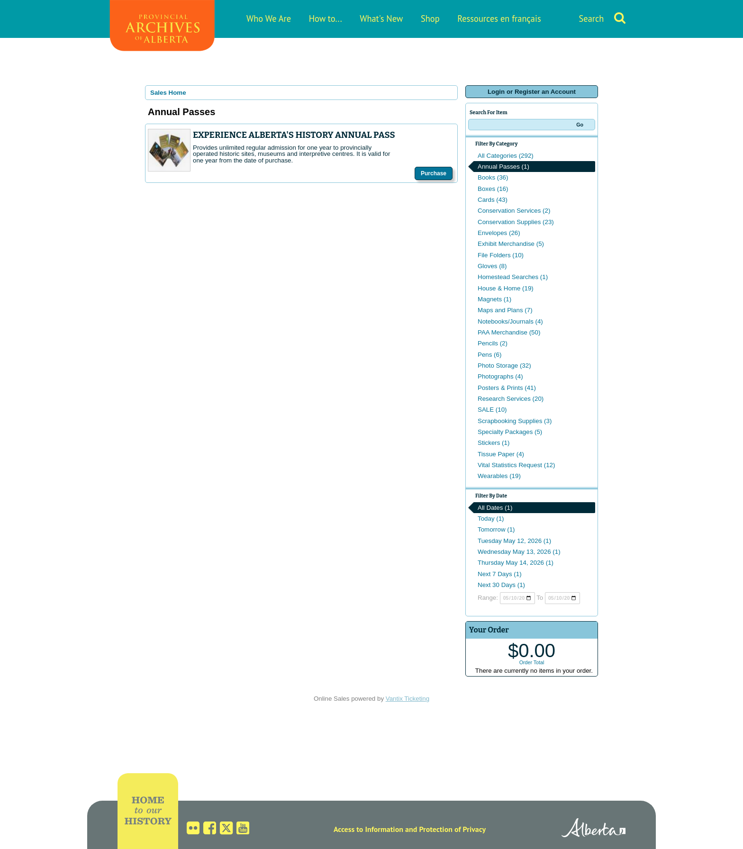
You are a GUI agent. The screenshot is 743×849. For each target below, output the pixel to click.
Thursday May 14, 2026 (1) (515, 562)
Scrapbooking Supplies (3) (515, 420)
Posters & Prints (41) (507, 387)
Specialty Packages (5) (510, 431)
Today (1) (491, 518)
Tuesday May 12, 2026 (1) (514, 540)
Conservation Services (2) (514, 210)
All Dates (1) (495, 507)
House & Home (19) (506, 288)
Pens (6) (489, 354)
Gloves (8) (492, 266)
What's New (381, 18)
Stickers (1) (493, 442)
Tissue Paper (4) (501, 454)
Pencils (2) (492, 343)
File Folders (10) (501, 255)
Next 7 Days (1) (500, 574)
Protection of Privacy (452, 829)
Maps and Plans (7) (505, 310)
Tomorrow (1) (496, 529)
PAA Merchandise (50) (509, 332)
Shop (430, 18)
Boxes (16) (493, 188)
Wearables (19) (499, 475)
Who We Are (268, 18)
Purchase (433, 173)
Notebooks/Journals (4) (510, 321)
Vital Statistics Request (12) (516, 465)
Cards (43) (492, 199)
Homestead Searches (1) (513, 276)
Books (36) (493, 177)
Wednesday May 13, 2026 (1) (519, 551)
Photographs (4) (500, 376)
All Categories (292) (506, 155)
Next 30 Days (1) (501, 584)
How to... (325, 18)
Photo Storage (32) (504, 365)
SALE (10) (492, 409)
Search (591, 18)
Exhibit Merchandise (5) (511, 243)
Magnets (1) (494, 299)
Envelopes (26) (499, 232)
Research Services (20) (511, 398)
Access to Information (368, 829)
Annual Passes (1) (503, 166)
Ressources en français (499, 18)
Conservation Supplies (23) (516, 222)
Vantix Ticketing (407, 698)
